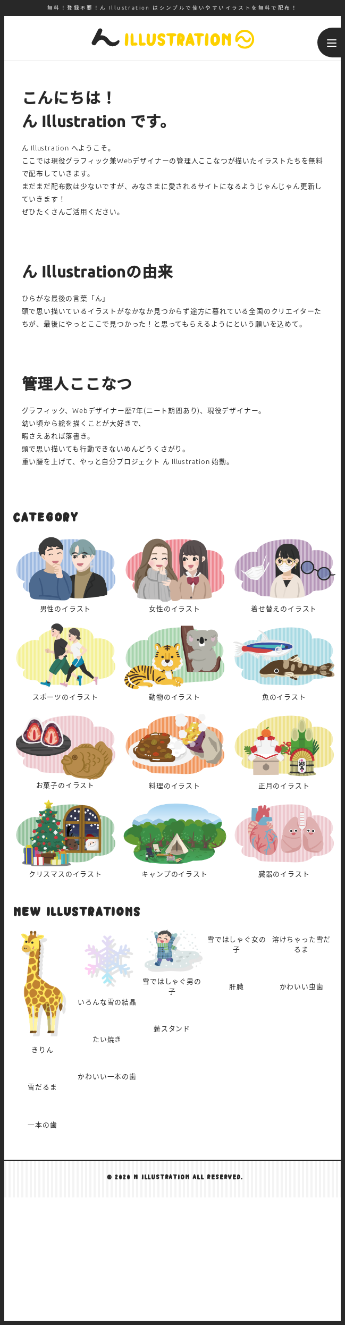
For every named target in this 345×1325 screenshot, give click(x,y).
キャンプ (175, 838)
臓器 (283, 838)
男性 (65, 573)
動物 (175, 661)
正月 (283, 750)
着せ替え (283, 573)
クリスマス (65, 838)
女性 (175, 573)
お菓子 (65, 750)
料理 (175, 750)
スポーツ (65, 661)
